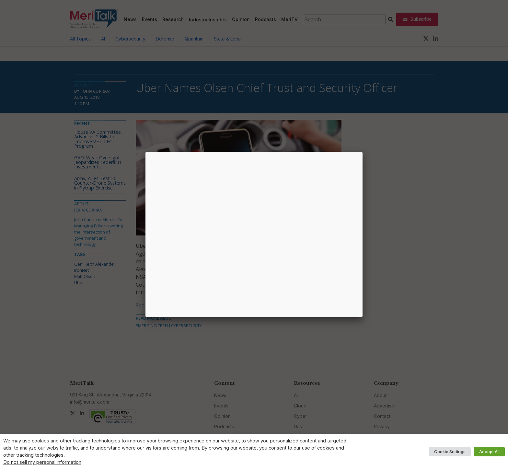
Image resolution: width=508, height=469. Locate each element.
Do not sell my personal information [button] (42, 462)
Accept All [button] (489, 451)
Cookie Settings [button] (450, 451)
